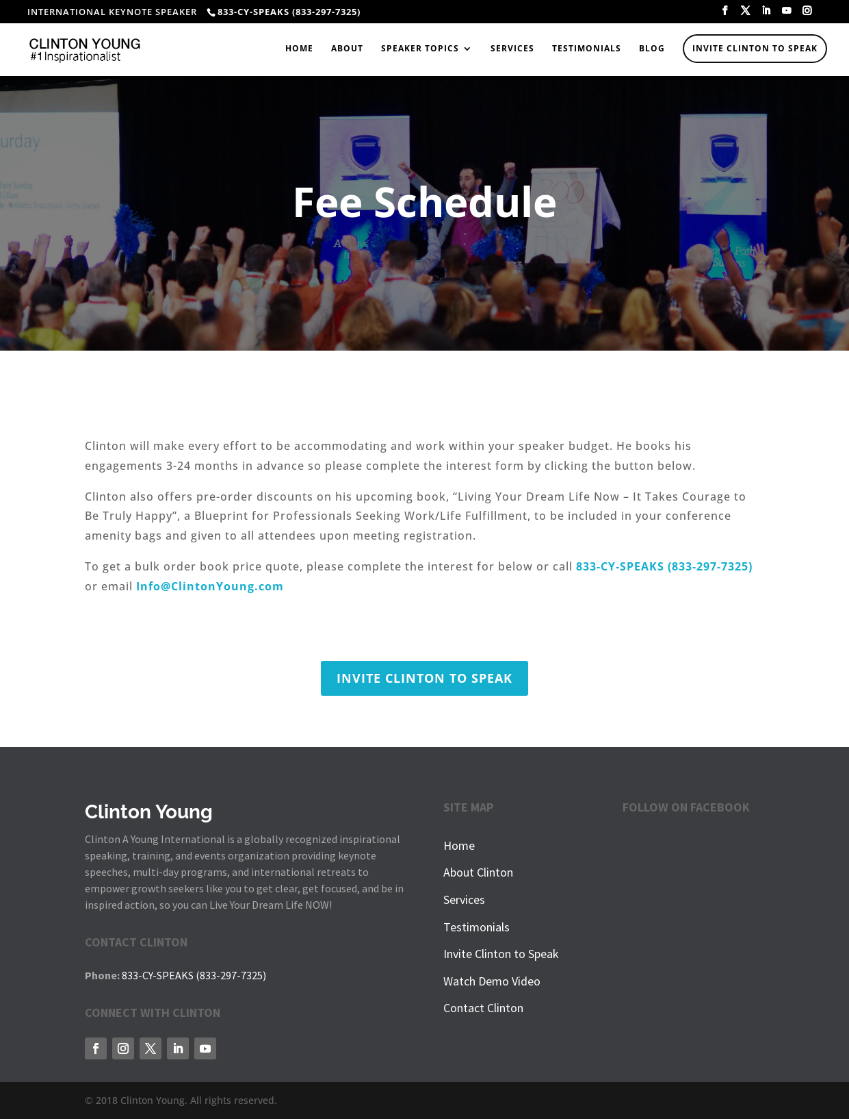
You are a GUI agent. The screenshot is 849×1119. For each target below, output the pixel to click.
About (347, 49)
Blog (652, 49)
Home (299, 49)
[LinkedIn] (766, 14)
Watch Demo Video (491, 981)
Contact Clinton (483, 1008)
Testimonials (586, 49)
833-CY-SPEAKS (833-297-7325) (194, 975)
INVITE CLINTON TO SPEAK (424, 678)
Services (512, 49)
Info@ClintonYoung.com (210, 586)
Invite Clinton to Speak (755, 48)
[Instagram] (807, 14)
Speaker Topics (420, 49)
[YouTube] (787, 14)
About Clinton (478, 872)
